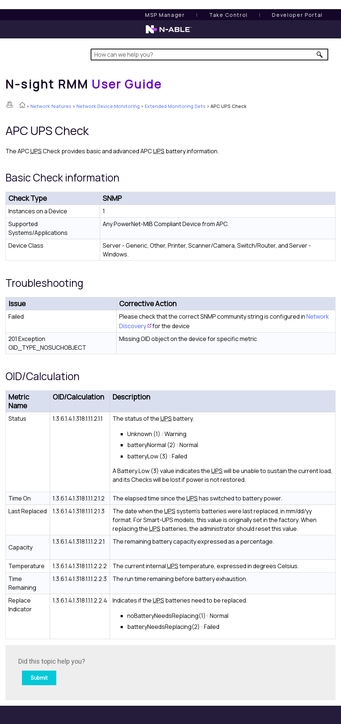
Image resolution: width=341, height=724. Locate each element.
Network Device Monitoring (108, 106)
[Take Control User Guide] (228, 14)
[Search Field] (209, 54)
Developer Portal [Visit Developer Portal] (297, 14)
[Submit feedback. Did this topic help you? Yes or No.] (117, 671)
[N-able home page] (169, 33)
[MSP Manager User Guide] (165, 14)
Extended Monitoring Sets (175, 106)
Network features (50, 106)
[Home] (83, 84)
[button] (320, 54)
